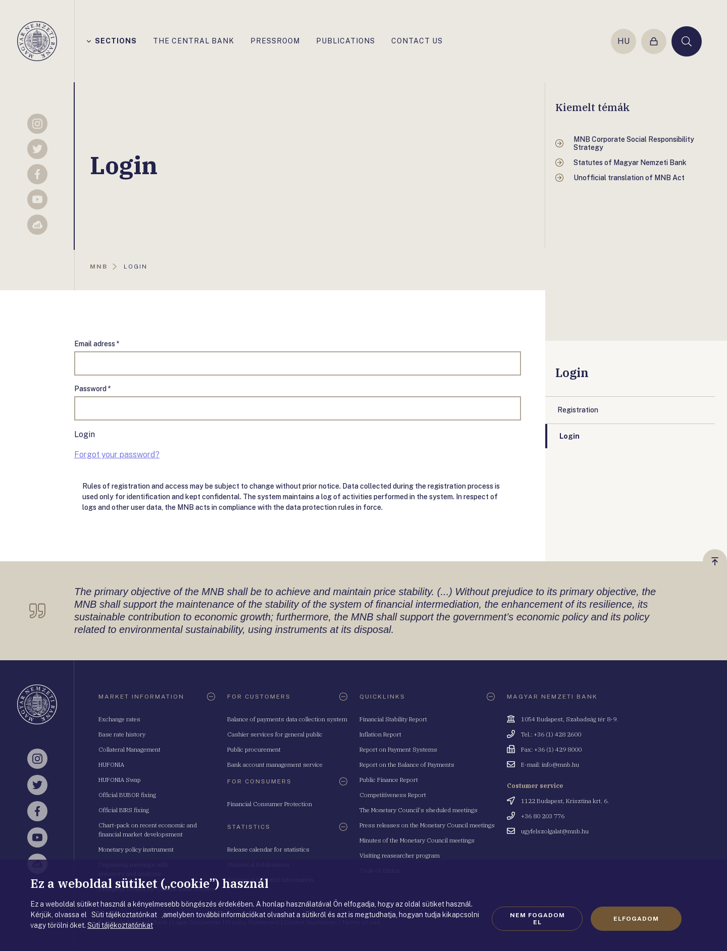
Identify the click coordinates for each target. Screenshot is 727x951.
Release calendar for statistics (268, 849)
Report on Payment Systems (398, 749)
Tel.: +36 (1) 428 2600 (551, 734)
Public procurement (254, 749)
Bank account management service (275, 764)
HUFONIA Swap (119, 779)
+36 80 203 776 (542, 816)
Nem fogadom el (537, 919)
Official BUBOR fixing (127, 795)
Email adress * (97, 344)
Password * (92, 389)
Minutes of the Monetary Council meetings (417, 840)
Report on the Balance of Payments (406, 764)
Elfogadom (636, 918)
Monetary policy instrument (136, 849)
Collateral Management (129, 749)
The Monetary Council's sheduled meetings (418, 810)
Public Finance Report (388, 779)
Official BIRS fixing (123, 810)
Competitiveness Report (392, 795)
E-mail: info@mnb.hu (550, 764)
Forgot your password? (117, 454)
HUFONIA (111, 764)
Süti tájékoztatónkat (120, 925)
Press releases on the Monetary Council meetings (427, 825)
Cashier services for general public (275, 734)
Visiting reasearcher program (399, 855)
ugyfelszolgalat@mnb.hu (555, 831)
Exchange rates (119, 719)
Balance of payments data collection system (287, 719)
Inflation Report (380, 734)
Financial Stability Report (393, 719)
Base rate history (121, 734)
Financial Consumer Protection (269, 804)
